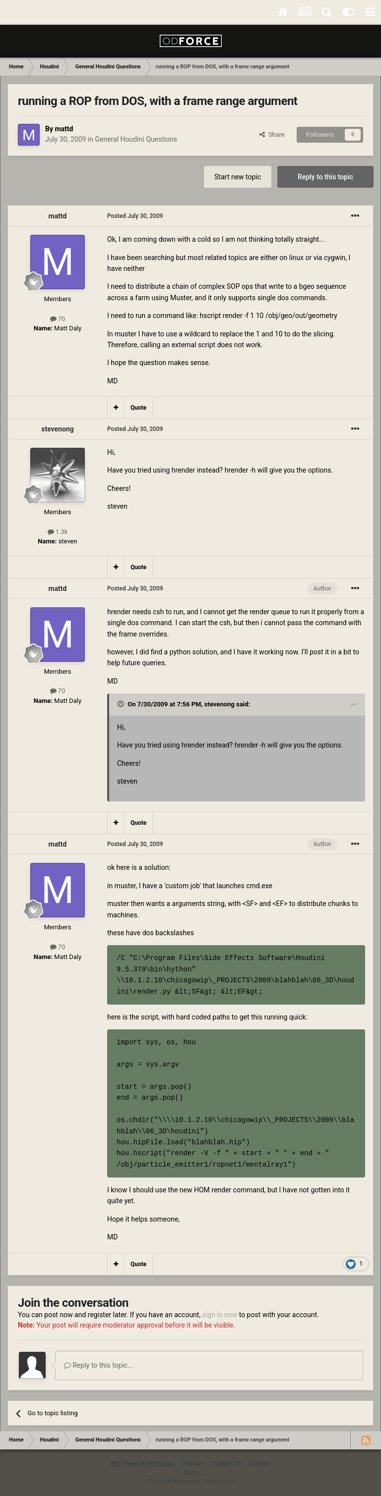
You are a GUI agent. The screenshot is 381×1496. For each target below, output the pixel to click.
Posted (135, 216)
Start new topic (237, 177)
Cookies (259, 1463)
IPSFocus (161, 1463)
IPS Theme (125, 1463)
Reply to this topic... (98, 1365)
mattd (64, 129)
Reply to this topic (325, 177)
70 (57, 318)
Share (272, 134)
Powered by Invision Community (190, 1481)
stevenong (57, 429)
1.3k (58, 531)
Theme (192, 1463)
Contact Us (226, 1463)
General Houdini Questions (136, 139)
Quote (138, 407)
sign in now (220, 1315)
